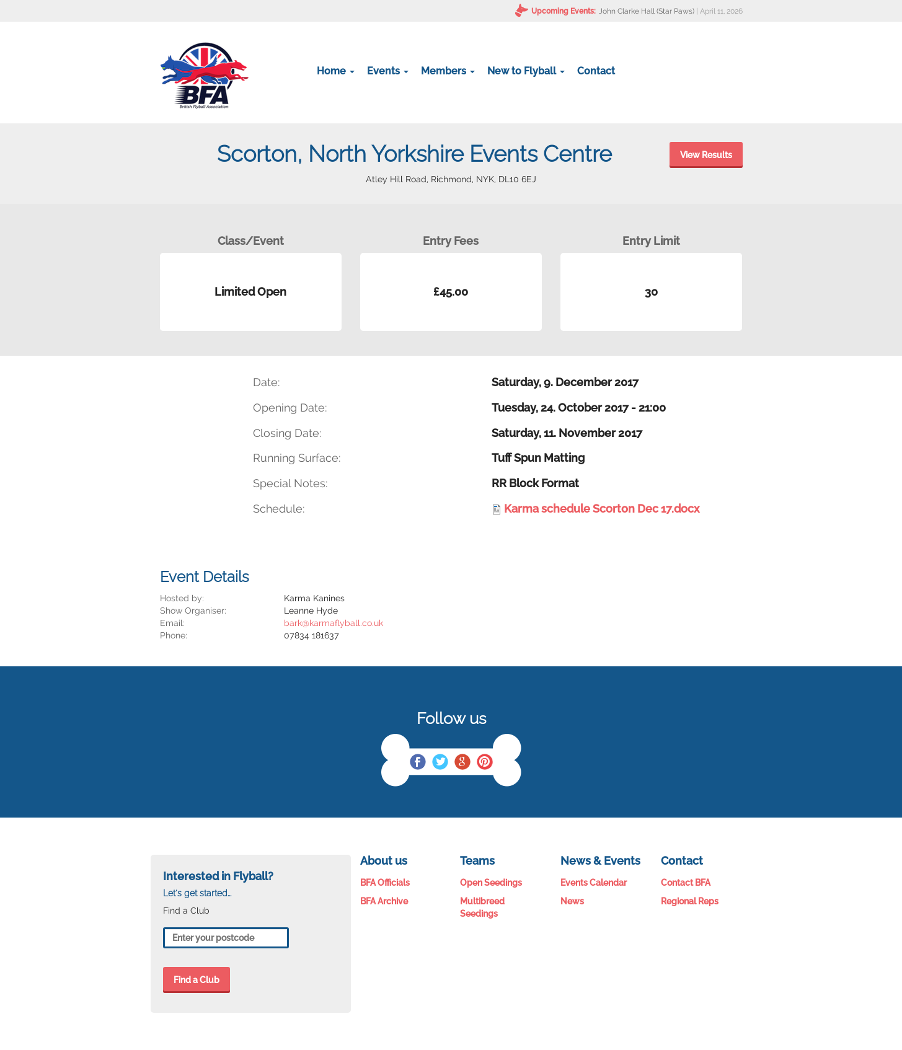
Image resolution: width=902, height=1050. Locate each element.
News (572, 901)
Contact (596, 71)
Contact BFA (685, 883)
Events (388, 71)
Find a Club (196, 980)
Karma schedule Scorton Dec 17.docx (601, 508)
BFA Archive (384, 901)
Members (448, 71)
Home (336, 71)
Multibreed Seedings (482, 907)
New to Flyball (526, 71)
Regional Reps (690, 901)
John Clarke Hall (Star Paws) (646, 11)
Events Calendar (593, 883)
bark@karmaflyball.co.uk (333, 623)
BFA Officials (385, 883)
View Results (706, 155)
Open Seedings (491, 883)
